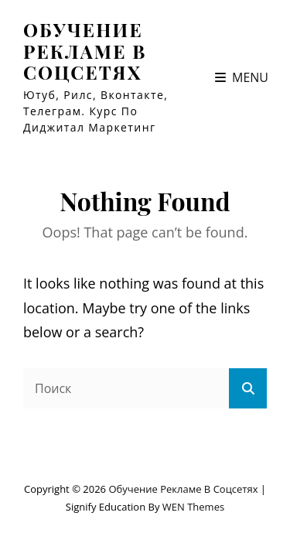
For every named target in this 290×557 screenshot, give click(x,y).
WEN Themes (193, 507)
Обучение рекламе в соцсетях (85, 50)
